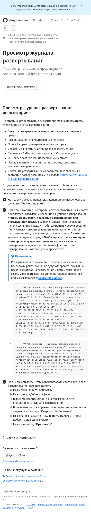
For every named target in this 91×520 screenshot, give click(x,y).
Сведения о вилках (50, 277)
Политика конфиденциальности (18, 461)
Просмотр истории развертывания (27, 41)
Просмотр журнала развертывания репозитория (38, 110)
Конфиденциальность (50, 504)
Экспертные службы (14, 507)
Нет (22, 455)
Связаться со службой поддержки (23, 480)
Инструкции (34, 34)
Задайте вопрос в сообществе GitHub (25, 476)
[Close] (81, 5)
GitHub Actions (16, 34)
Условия (31, 504)
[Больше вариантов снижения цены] (39, 86)
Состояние (71, 504)
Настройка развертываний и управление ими (33, 38)
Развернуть (50, 34)
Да (9, 455)
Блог (30, 507)
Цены (82, 504)
